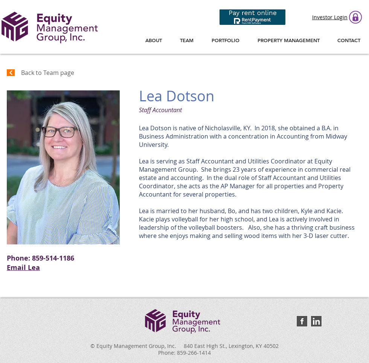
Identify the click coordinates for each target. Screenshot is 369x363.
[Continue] (11, 72)
